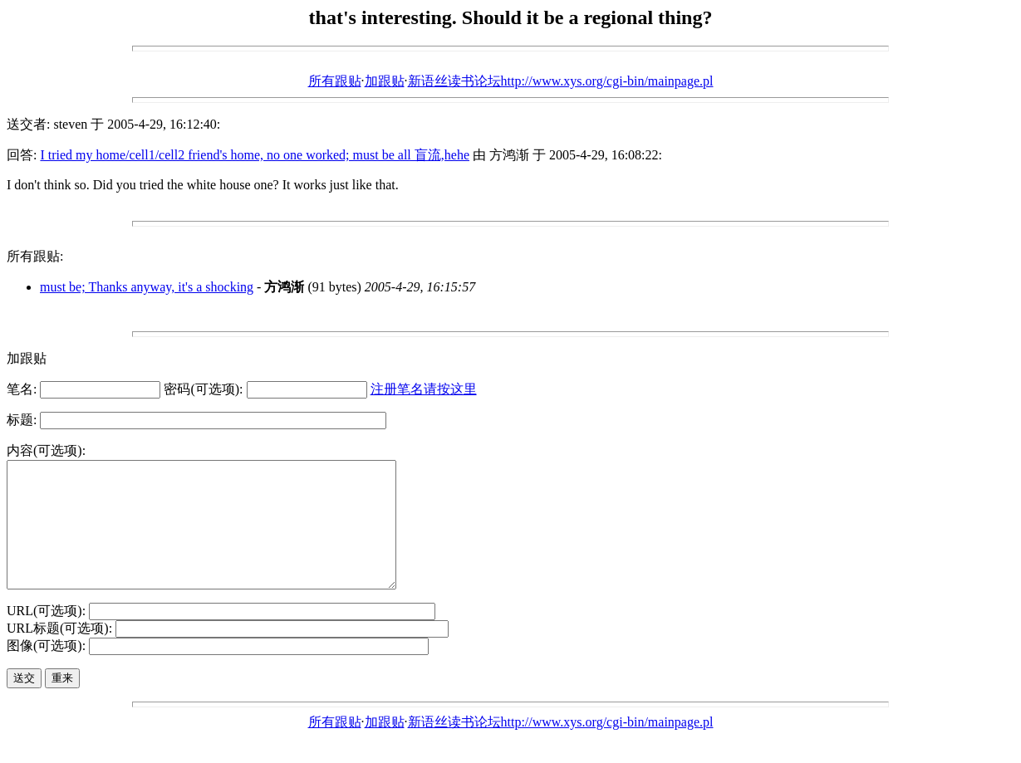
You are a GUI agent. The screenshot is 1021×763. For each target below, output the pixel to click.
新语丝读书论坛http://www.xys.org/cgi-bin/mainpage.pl (561, 81)
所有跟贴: (35, 256)
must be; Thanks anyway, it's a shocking (146, 287)
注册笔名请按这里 (424, 389)
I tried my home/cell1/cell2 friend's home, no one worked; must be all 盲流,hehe (254, 155)
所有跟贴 (334, 81)
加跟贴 (385, 81)
